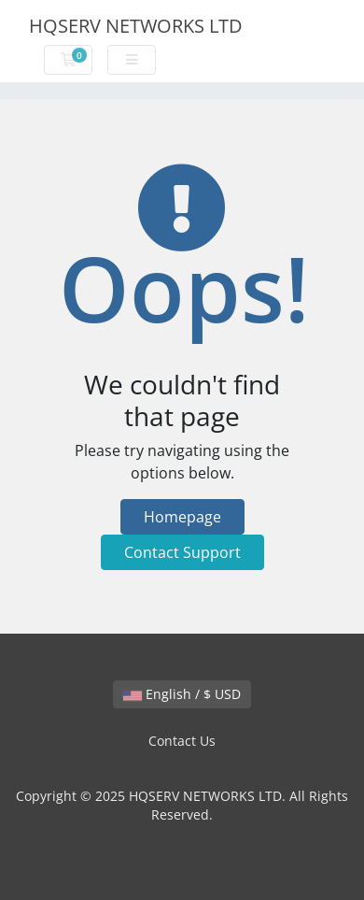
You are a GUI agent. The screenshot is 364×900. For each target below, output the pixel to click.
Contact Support (182, 552)
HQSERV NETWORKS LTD (136, 25)
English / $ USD (182, 694)
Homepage (182, 517)
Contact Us (182, 741)
